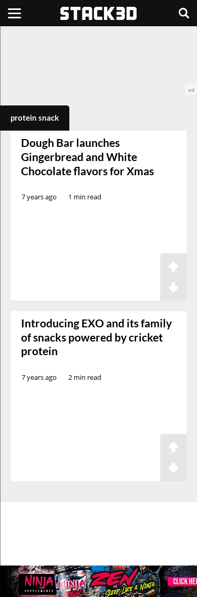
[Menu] (14, 13)
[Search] (184, 13)
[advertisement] (98, 60)
